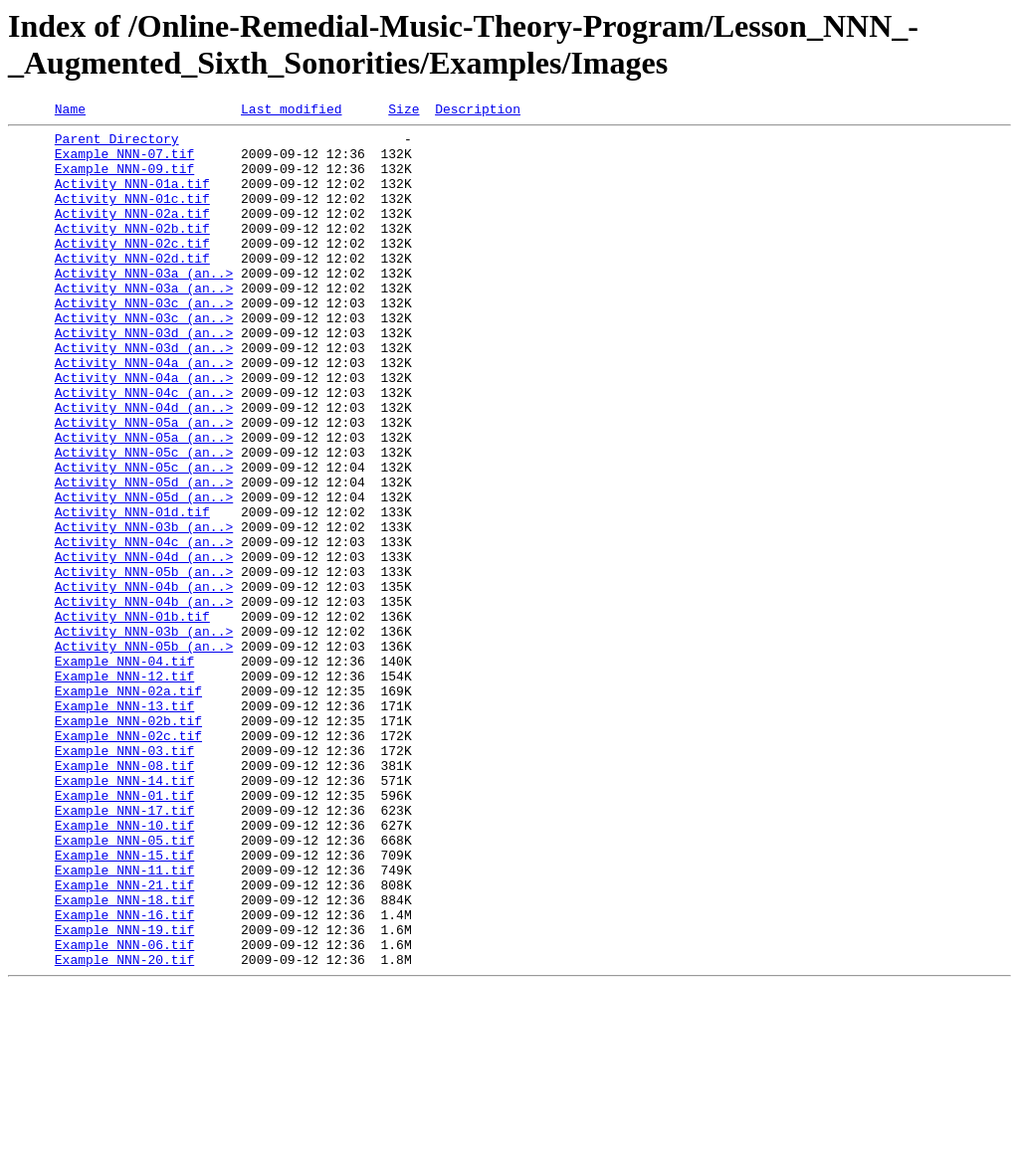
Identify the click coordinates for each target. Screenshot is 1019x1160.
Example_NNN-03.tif (124, 878)
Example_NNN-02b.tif (128, 843)
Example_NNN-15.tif (124, 1004)
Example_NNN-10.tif (124, 968)
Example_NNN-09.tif (124, 180)
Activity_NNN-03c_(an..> (144, 341)
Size (403, 111)
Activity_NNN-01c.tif (132, 216)
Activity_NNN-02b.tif (132, 252)
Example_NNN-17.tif (124, 950)
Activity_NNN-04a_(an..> (144, 413)
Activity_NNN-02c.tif (132, 270)
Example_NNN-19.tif (124, 1093)
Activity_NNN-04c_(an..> (144, 449)
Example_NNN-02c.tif (128, 861)
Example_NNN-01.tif (124, 932)
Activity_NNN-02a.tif (132, 234)
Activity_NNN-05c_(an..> (144, 520)
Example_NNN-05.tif (124, 986)
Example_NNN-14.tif (124, 914)
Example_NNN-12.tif (124, 789)
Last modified (291, 111)
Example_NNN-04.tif (124, 771)
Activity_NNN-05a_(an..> (144, 484)
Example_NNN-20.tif (124, 1129)
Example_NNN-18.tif (124, 1057)
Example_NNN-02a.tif (128, 807)
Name (70, 111)
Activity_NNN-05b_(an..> (144, 664)
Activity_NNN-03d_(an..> (144, 377)
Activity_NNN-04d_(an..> (144, 467)
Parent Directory (117, 144)
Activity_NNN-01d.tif (132, 592)
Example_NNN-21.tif (124, 1040)
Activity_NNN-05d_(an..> (144, 556)
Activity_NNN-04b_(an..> (144, 681)
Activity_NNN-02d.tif (132, 287)
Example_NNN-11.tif (124, 1022)
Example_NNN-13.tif (124, 825)
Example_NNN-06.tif (124, 1111)
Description (477, 111)
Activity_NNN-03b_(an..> (144, 610)
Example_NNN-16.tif (124, 1075)
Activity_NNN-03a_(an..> (144, 305)
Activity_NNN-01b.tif (132, 717)
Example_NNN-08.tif (124, 896)
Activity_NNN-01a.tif (132, 198)
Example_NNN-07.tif (124, 162)
